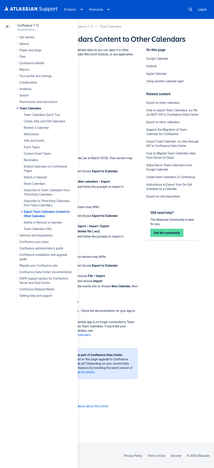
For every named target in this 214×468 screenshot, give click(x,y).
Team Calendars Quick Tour (42, 115)
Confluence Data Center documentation (45, 272)
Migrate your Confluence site (38, 265)
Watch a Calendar (35, 177)
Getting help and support (35, 295)
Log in (202, 9)
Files (22, 56)
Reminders (31, 160)
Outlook (151, 66)
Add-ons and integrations (36, 235)
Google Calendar (157, 58)
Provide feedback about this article (85, 406)
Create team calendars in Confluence (170, 177)
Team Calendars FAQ (38, 229)
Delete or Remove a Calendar (43, 222)
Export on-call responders (163, 196)
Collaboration (28, 82)
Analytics (25, 89)
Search (190, 9)
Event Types (32, 147)
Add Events (31, 134)
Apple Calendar (156, 73)
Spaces (24, 43)
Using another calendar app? (165, 81)
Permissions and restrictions (38, 102)
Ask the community (167, 233)
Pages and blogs (30, 50)
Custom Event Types (37, 153)
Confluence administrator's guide (41, 248)
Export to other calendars (163, 102)
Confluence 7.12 (28, 25)
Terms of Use (156, 455)
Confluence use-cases (34, 242)
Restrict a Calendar (36, 127)
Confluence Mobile (31, 63)
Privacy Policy (133, 455)
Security (176, 455)
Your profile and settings (35, 76)
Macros (24, 69)
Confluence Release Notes (36, 289)
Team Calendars (30, 108)
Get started (26, 37)
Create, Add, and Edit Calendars (44, 121)
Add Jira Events (34, 140)
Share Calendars (35, 183)
